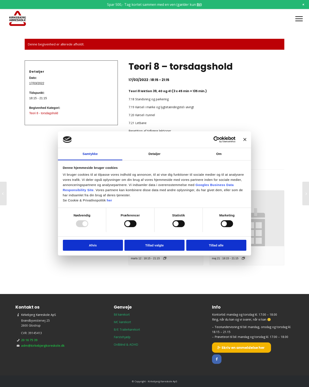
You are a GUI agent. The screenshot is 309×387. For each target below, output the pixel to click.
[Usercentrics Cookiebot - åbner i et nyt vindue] (216, 139)
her (109, 200)
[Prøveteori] (3, 193)
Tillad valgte (154, 245)
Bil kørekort (122, 314)
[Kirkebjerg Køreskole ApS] (17, 18)
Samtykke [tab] (90, 154)
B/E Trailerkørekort (127, 329)
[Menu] (297, 18)
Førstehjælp (122, 337)
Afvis (93, 245)
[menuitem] (297, 18)
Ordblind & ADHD (126, 344)
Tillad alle (216, 245)
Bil (199, 4)
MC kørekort (122, 322)
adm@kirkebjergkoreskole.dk (43, 346)
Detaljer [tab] (154, 154)
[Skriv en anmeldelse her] (241, 347)
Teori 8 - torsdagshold (43, 113)
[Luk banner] (244, 139)
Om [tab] (218, 154)
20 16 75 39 (29, 340)
